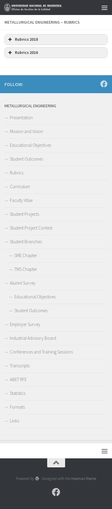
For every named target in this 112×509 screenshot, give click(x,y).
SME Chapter (25, 255)
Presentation (21, 117)
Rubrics (16, 173)
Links (14, 421)
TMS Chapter (25, 269)
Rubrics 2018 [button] (22, 40)
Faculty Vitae (21, 200)
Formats (17, 407)
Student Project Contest (31, 228)
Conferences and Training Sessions (41, 352)
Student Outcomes (26, 159)
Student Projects (24, 214)
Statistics (17, 393)
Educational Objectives (30, 145)
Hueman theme (83, 478)
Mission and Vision (26, 131)
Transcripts (20, 365)
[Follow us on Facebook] (104, 83)
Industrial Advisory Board (33, 338)
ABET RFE (18, 379)
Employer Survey (25, 324)
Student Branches (26, 241)
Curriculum (20, 186)
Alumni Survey (23, 283)
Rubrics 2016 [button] (22, 53)
